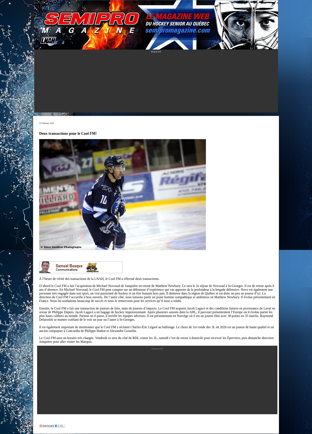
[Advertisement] (156, 83)
